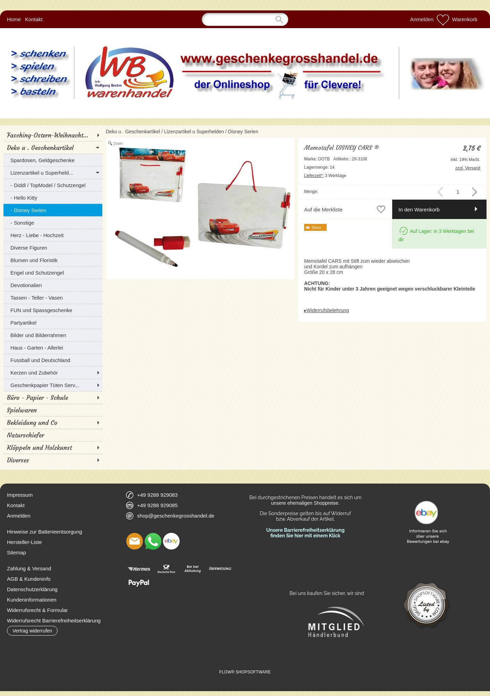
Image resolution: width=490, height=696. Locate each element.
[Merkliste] (443, 19)
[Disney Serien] (52, 210)
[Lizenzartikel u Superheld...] (52, 172)
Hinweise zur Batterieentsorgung (44, 532)
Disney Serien (243, 131)
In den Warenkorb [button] (419, 209)
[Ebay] (171, 541)
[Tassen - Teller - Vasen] (52, 297)
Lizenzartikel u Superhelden (194, 131)
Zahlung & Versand (29, 568)
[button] (32, 631)
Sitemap (16, 552)
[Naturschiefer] (52, 435)
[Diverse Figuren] (52, 247)
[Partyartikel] (52, 322)
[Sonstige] (52, 222)
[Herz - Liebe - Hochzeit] (52, 235)
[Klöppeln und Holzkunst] (52, 447)
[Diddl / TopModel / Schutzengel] (52, 185)
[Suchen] (245, 19)
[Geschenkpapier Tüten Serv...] (52, 385)
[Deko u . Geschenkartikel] (52, 147)
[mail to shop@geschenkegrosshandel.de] (134, 541)
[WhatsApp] (153, 541)
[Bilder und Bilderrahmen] (52, 335)
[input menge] (457, 192)
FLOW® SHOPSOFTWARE (244, 672)
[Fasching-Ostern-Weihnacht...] (52, 135)
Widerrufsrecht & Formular (37, 610)
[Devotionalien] (52, 285)
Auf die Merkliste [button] (323, 209)
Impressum (20, 495)
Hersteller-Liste (24, 542)
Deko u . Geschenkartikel (133, 131)
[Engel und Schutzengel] (52, 272)
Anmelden (422, 19)
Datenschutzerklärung (32, 589)
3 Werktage (325, 175)
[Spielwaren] (52, 410)
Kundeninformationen (32, 600)
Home (14, 19)
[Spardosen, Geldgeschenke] (52, 160)
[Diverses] (52, 460)
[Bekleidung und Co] (52, 422)
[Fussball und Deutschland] (52, 360)
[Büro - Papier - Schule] (52, 397)
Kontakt (34, 19)
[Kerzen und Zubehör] (52, 372)
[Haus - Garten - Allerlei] (52, 347)
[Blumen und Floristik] (52, 260)
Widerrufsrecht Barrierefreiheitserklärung (54, 620)
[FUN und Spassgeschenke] (52, 310)
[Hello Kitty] (52, 197)
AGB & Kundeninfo (29, 579)
